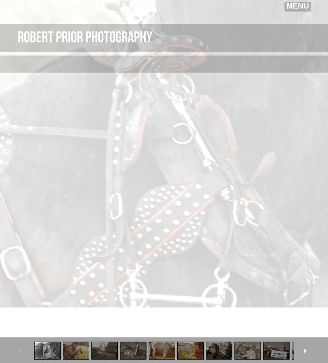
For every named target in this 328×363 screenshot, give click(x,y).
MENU (298, 6)
